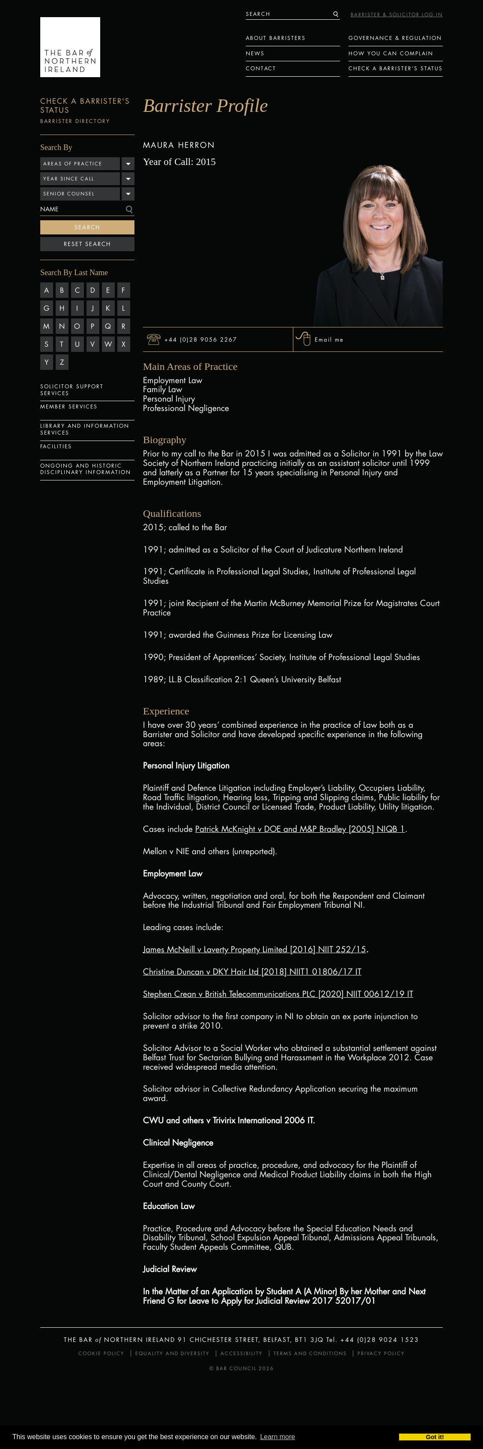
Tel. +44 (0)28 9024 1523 (372, 1339)
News (255, 53)
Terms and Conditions (310, 1353)
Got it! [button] (435, 1437)
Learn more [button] (277, 1437)
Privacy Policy (381, 1353)
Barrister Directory (75, 121)
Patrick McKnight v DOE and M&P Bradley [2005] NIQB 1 (300, 829)
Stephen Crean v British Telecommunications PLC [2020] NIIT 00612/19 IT (278, 994)
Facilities (56, 446)
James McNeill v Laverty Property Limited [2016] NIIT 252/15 (254, 949)
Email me (329, 339)
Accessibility (242, 1353)
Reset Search (87, 244)
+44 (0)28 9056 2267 (200, 339)
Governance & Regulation (395, 38)
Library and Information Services (84, 429)
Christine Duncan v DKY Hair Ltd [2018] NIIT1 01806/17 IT (252, 971)
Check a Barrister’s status (396, 68)
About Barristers (276, 38)
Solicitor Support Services (72, 389)
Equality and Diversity (172, 1353)
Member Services (69, 406)
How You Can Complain (391, 53)
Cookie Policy (101, 1353)
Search (87, 227)
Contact (261, 68)
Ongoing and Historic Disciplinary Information (85, 469)
